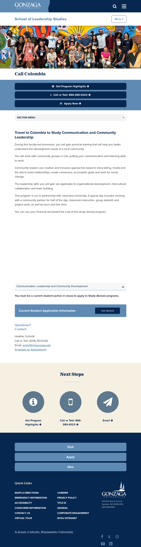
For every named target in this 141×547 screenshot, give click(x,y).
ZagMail (62, 508)
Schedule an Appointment (30, 350)
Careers (62, 493)
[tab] (70, 286)
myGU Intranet (67, 518)
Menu (118, 19)
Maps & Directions (27, 493)
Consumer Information (30, 508)
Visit (70, 447)
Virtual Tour (23, 518)
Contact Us (22, 513)
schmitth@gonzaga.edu (37, 345)
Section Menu (26, 117)
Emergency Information (31, 498)
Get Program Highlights (69, 86)
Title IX (61, 503)
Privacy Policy (66, 498)
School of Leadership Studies (41, 19)
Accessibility (23, 503)
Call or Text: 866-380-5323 (68, 95)
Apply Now (69, 103)
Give (70, 467)
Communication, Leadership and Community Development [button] (51, 286)
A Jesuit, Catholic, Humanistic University (44, 532)
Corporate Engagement (73, 513)
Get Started (107, 310)
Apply (70, 457)
